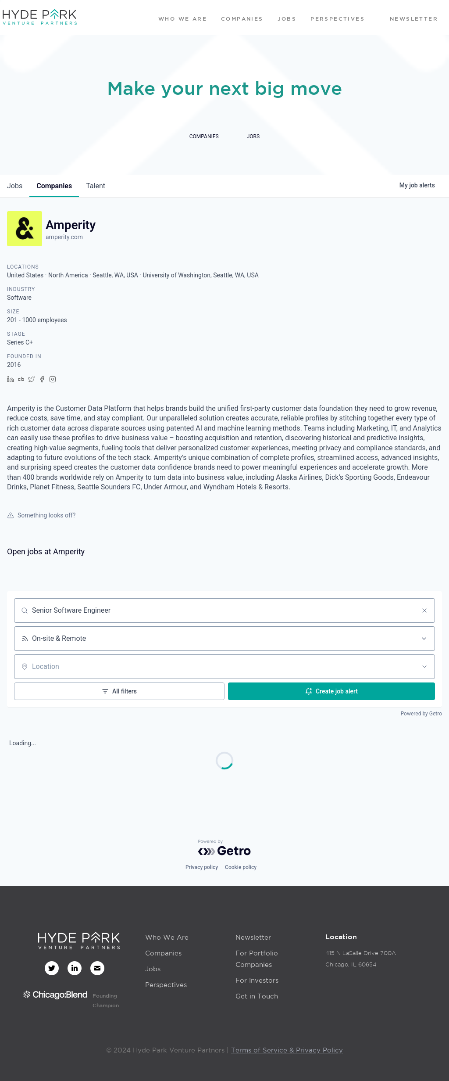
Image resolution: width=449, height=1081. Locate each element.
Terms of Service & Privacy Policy (287, 1050)
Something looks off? (41, 515)
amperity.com (64, 237)
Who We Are (167, 937)
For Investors (256, 980)
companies (54, 186)
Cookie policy (241, 867)
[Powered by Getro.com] (224, 847)
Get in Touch (256, 996)
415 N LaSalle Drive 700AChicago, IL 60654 (360, 959)
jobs (14, 186)
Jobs (152, 969)
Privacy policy (201, 867)
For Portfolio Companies (256, 958)
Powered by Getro (421, 714)
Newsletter (253, 937)
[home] (39, 17)
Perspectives (166, 984)
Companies (163, 953)
